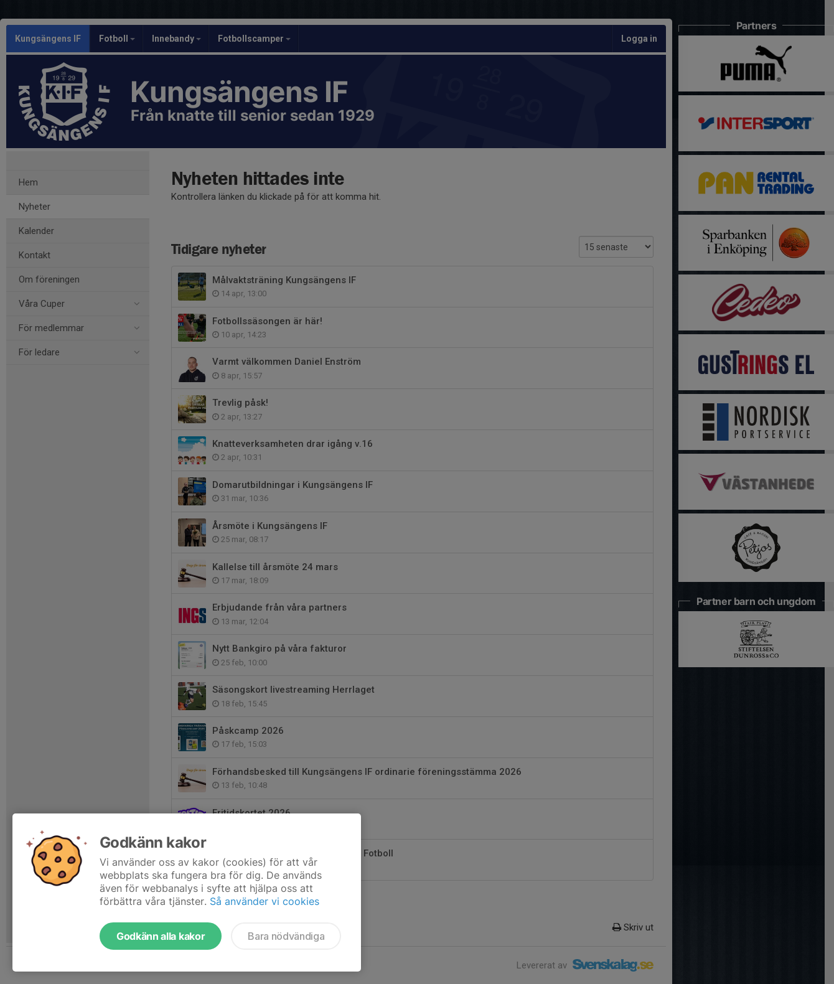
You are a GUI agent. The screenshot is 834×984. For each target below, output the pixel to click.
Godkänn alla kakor (160, 936)
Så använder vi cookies (264, 901)
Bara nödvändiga (286, 936)
